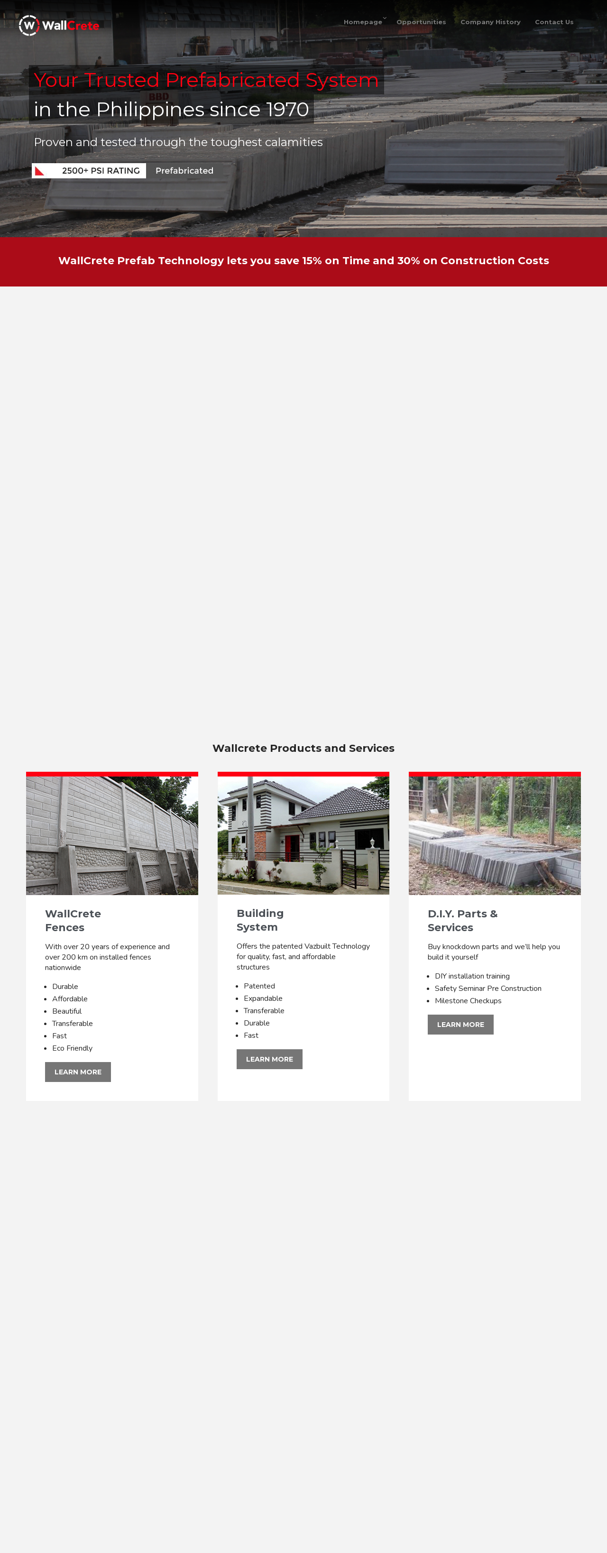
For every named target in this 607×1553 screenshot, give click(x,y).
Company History (490, 22)
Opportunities (421, 22)
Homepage (363, 22)
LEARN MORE (78, 1072)
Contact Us (554, 22)
